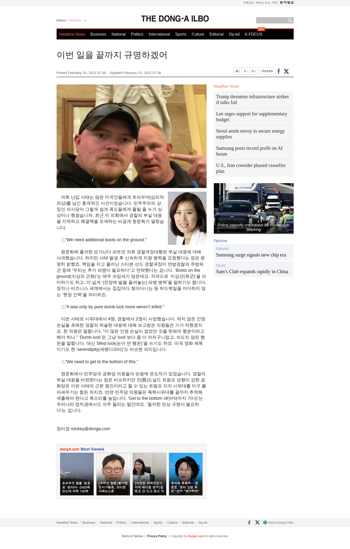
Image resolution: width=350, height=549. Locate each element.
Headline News (72, 34)
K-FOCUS (253, 34)
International (159, 34)
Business (98, 34)
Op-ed (234, 34)
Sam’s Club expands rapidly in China (252, 271)
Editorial (216, 34)
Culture (198, 34)
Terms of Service (132, 536)
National (119, 34)
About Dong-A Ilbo (278, 522)
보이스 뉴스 (263, 2)
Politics (137, 34)
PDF (275, 2)
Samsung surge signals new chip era (251, 254)
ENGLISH (75, 20)
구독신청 (248, 2)
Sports (180, 34)
